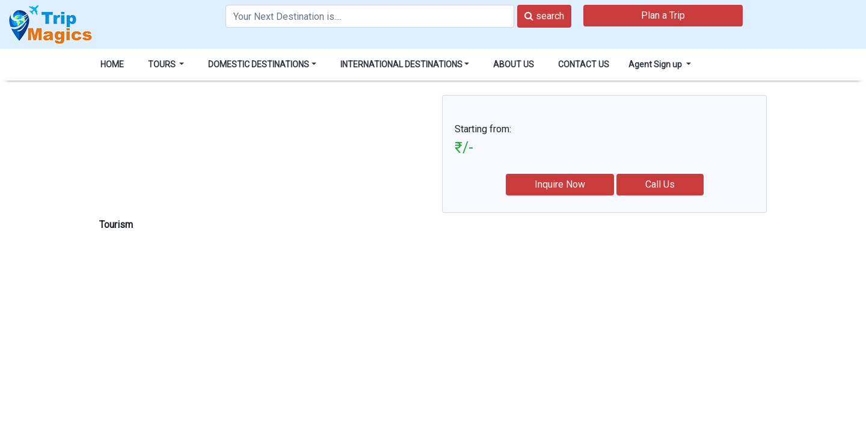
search (544, 16)
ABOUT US (513, 64)
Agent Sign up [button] (656, 64)
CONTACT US (583, 64)
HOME (112, 64)
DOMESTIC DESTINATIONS (258, 64)
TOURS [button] (162, 64)
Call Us (660, 184)
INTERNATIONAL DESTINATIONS (401, 64)
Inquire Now (560, 184)
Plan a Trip (663, 15)
